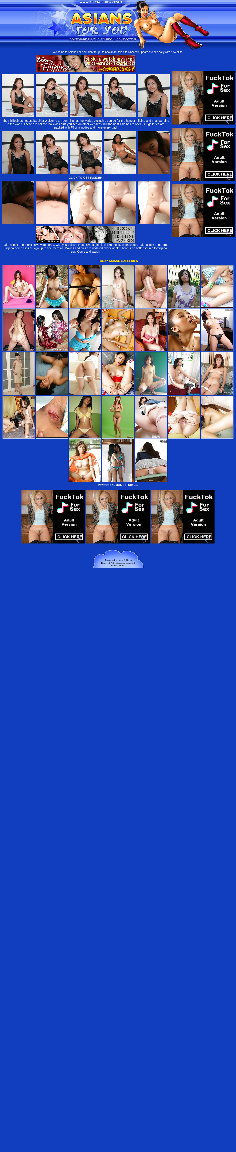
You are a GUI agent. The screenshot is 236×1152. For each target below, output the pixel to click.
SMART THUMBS (126, 485)
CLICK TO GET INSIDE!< (85, 177)
